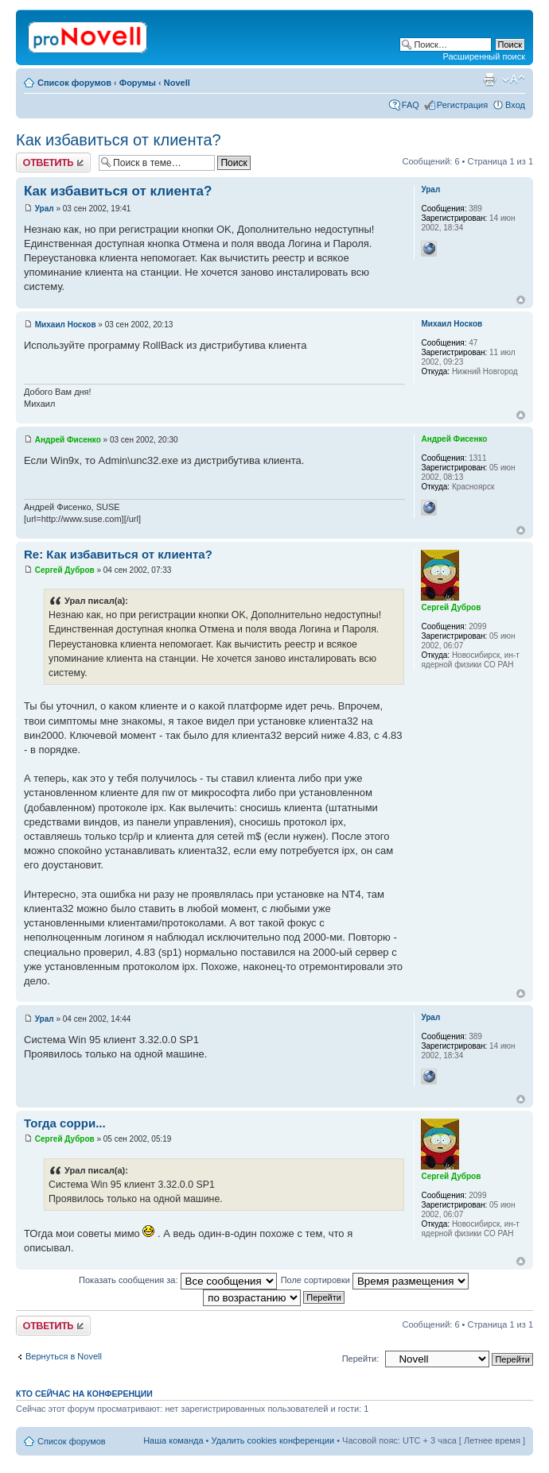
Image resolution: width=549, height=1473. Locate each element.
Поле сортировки (375, 1280)
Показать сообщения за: (178, 1280)
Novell (177, 82)
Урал (44, 208)
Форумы (137, 82)
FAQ (410, 105)
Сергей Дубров (65, 570)
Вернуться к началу (520, 300)
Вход (515, 105)
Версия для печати (489, 79)
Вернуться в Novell (63, 1356)
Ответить (53, 162)
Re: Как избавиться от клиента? (118, 554)
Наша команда (173, 1440)
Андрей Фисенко (68, 439)
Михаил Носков (65, 324)
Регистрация (462, 105)
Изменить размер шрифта (513, 79)
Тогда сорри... (65, 1123)
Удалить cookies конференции (273, 1440)
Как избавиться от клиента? (118, 140)
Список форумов (74, 82)
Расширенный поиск (483, 56)
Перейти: (361, 1358)
